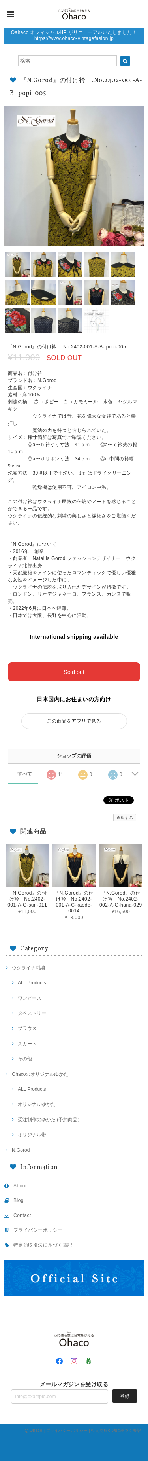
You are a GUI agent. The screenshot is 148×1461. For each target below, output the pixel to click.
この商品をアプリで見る (74, 721)
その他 (25, 1059)
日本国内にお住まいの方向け (74, 699)
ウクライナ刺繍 (28, 968)
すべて (24, 774)
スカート (27, 1044)
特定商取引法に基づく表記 (43, 1245)
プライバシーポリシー (38, 1230)
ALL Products (32, 983)
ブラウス (27, 1028)
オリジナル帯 (32, 1134)
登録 (124, 1396)
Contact (22, 1215)
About (20, 1185)
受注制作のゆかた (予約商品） (50, 1119)
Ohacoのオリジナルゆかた (40, 1074)
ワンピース (29, 998)
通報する (124, 818)
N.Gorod (21, 1150)
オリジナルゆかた (37, 1104)
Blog (18, 1200)
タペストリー (32, 1013)
